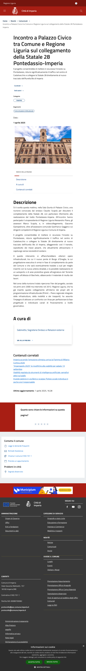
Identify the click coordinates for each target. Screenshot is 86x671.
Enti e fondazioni (11, 526)
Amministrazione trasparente (16, 621)
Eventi (49, 565)
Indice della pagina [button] (24, 172)
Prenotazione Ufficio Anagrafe (59, 585)
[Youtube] (73, 507)
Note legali (9, 637)
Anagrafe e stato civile (56, 518)
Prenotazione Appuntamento (58, 581)
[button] (43, 667)
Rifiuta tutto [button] (52, 662)
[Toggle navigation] (4, 10)
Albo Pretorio (10, 625)
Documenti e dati (12, 530)
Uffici (7, 522)
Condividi (19, 85)
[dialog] (43, 657)
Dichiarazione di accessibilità (16, 641)
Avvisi (49, 550)
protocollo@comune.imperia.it (13, 610)
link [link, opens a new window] (65, 657)
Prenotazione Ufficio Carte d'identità (61, 589)
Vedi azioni (19, 90)
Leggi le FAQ (52, 605)
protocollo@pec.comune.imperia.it (15, 607)
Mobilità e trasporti (54, 530)
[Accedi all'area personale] (76, 3)
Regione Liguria (9, 3)
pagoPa (8, 629)
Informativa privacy (12, 633)
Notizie (50, 542)
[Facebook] (67, 507)
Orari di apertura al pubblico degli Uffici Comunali (62, 599)
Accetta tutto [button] (34, 662)
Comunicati (23, 20)
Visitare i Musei (53, 569)
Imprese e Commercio (55, 526)
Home (5, 20)
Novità (13, 20)
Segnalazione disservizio (56, 593)
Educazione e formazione (57, 522)
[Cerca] (81, 11)
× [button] (83, 646)
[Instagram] (79, 507)
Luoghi (50, 561)
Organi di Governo (12, 518)
